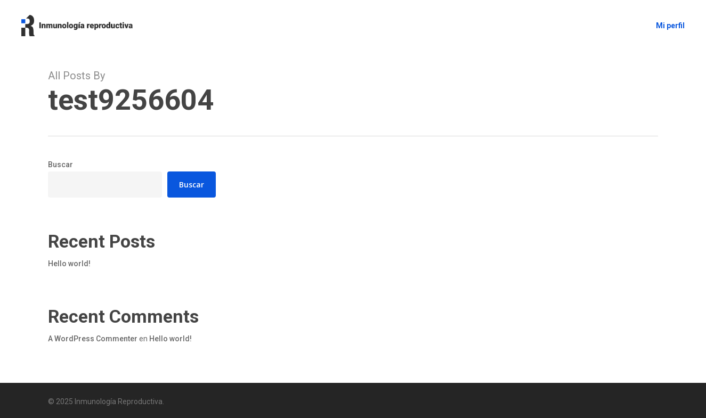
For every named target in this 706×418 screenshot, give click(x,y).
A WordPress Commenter (92, 338)
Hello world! (69, 263)
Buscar (60, 164)
